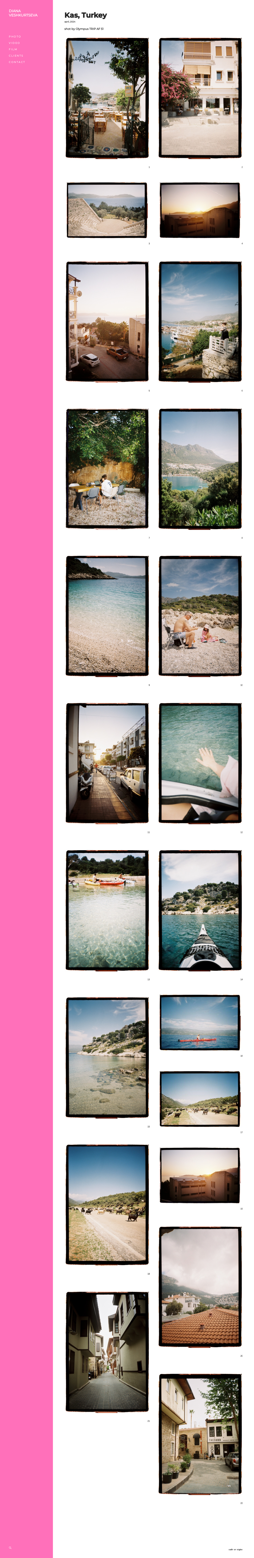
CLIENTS (16, 55)
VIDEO (14, 43)
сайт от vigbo (236, 1550)
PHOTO (15, 36)
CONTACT (17, 62)
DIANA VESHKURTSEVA (23, 13)
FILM (13, 49)
